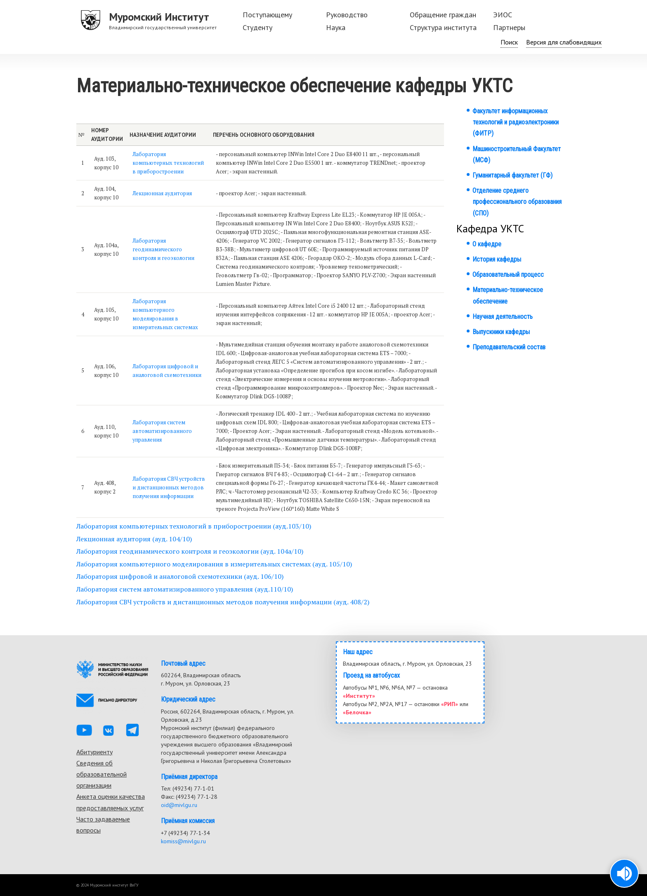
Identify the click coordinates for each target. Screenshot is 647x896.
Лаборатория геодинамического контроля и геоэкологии (163, 249)
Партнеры (509, 27)
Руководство (347, 14)
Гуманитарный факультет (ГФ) (512, 175)
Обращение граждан (443, 14)
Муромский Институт (159, 16)
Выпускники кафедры (501, 332)
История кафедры (496, 259)
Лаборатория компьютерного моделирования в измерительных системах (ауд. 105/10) (214, 563)
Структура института (443, 27)
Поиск (509, 42)
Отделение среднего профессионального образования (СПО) (517, 202)
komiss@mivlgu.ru (183, 841)
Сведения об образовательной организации (101, 774)
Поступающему (267, 14)
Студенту (257, 27)
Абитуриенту (94, 752)
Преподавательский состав (508, 347)
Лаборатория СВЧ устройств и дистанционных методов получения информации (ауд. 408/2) (222, 601)
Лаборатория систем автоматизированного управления (162, 431)
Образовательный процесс (508, 274)
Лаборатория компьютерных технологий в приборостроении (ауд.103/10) (193, 526)
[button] (624, 873)
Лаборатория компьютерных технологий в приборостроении (168, 163)
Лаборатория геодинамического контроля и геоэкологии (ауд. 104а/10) (189, 551)
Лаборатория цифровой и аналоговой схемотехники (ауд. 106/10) (179, 576)
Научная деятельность (502, 317)
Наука (335, 27)
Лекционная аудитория (162, 193)
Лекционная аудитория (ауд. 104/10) (134, 538)
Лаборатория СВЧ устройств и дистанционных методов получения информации (168, 487)
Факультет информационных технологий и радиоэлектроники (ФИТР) (515, 122)
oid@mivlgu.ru (179, 805)
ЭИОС (502, 14)
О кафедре (486, 244)
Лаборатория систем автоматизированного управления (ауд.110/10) (184, 589)
